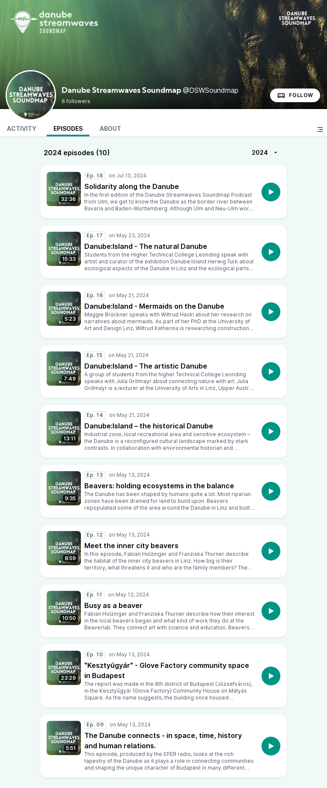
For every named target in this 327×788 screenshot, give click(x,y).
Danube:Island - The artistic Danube (145, 366)
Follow (295, 95)
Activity (21, 128)
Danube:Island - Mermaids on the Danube (154, 306)
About (110, 128)
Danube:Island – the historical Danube (148, 426)
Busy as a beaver (113, 605)
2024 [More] (266, 152)
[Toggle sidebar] (320, 129)
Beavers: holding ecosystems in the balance (159, 485)
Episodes (68, 128)
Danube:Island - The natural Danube (145, 246)
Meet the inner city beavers (131, 545)
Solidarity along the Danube (131, 186)
